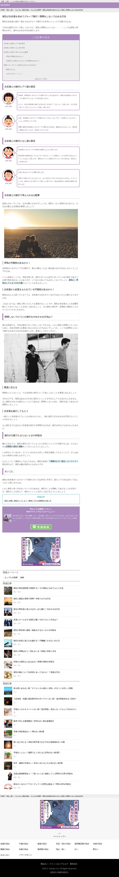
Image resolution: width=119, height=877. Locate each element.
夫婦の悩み (97, 843)
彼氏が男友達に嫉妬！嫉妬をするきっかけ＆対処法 (35, 630)
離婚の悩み (5, 849)
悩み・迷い (10, 10)
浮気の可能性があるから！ (15, 56)
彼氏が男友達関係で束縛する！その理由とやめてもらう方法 (38, 588)
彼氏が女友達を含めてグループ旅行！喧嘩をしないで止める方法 (63, 10)
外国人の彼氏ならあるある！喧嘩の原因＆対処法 (34, 661)
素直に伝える (10, 69)
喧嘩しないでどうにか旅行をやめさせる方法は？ (20, 65)
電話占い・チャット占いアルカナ (54, 864)
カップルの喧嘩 (36, 10)
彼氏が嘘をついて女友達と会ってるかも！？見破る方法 (37, 672)
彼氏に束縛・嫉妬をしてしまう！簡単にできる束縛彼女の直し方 (27, 501)
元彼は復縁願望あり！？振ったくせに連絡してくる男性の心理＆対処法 (43, 773)
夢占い (96, 849)
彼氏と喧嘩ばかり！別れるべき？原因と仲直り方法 (35, 651)
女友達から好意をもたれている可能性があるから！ (23, 61)
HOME (3, 10)
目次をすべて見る (41, 79)
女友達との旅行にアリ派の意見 (14, 43)
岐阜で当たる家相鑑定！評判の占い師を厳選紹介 (34, 721)
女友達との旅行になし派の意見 (14, 48)
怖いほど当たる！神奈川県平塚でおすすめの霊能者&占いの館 (39, 742)
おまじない (5, 855)
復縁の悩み (42, 843)
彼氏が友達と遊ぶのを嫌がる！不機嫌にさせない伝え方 (37, 640)
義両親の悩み (43, 849)
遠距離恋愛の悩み (82, 843)
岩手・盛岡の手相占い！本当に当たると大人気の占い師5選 (38, 763)
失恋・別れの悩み (63, 843)
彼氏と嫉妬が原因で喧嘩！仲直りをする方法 (32, 598)
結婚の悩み (5, 843)
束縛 (22, 577)
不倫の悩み (23, 843)
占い (76, 849)
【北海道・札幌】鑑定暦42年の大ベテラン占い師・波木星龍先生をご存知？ (45, 698)
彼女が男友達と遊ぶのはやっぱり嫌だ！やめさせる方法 (37, 609)
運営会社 (73, 864)
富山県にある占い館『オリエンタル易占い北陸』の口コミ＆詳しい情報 (43, 688)
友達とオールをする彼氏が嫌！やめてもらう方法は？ (36, 619)
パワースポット (25, 855)
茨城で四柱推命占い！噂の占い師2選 (29, 731)
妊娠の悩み (23, 849)
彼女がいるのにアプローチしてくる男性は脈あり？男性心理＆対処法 (42, 784)
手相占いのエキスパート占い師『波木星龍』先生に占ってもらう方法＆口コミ (45, 710)
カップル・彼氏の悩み (22, 10)
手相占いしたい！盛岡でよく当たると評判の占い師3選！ (37, 752)
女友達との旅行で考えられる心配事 (16, 52)
